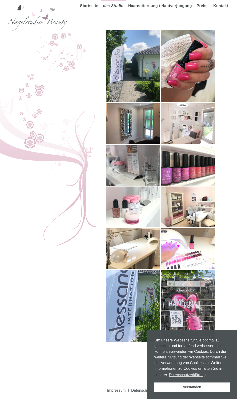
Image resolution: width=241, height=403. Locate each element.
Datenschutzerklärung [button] (187, 375)
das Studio (113, 6)
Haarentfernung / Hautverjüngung (160, 6)
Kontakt (220, 6)
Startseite (89, 6)
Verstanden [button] (192, 387)
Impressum (116, 390)
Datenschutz (141, 390)
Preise (203, 6)
